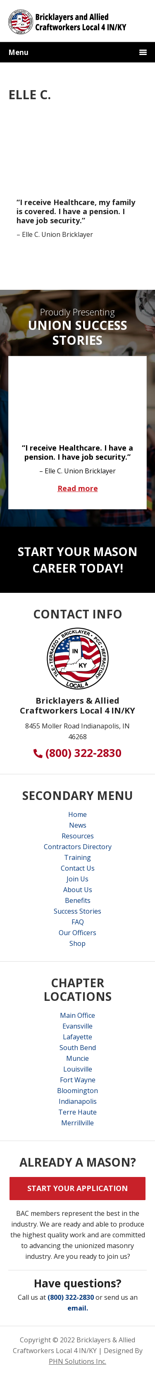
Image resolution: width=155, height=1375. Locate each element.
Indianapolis (78, 1101)
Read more (91, 487)
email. (77, 1308)
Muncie (77, 1058)
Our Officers (77, 932)
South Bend (78, 1047)
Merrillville (77, 1122)
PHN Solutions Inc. (77, 1361)
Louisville (77, 1069)
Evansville (77, 1026)
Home (77, 814)
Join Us (77, 878)
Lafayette (77, 1036)
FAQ (78, 921)
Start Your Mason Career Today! (78, 560)
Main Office (77, 1015)
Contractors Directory (78, 846)
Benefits (78, 900)
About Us (77, 889)
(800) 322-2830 (77, 752)
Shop (77, 943)
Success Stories (77, 911)
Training (77, 857)
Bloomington (77, 1090)
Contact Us (78, 868)
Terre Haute (77, 1112)
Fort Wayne (77, 1079)
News (77, 825)
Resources (78, 835)
